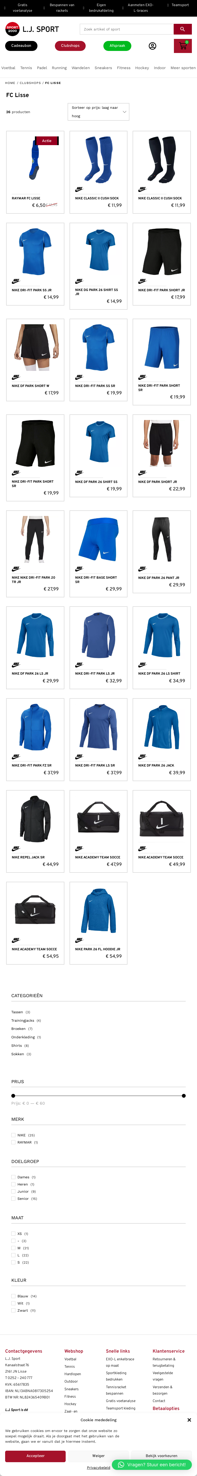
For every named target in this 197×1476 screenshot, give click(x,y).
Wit (20, 1303)
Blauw (22, 1296)
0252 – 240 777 (20, 1378)
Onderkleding (23, 1037)
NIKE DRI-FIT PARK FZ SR (32, 766)
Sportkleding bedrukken (116, 1376)
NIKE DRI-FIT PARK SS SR (95, 386)
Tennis (69, 1367)
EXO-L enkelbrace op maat (120, 1362)
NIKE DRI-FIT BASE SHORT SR (96, 580)
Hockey (70, 1404)
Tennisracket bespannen (116, 1390)
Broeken (18, 1029)
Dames (23, 1177)
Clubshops (30, 83)
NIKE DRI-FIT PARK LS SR (95, 766)
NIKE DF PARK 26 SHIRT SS (96, 482)
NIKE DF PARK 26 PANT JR (158, 578)
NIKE (21, 1135)
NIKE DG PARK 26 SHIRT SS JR (96, 292)
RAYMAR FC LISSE (26, 199)
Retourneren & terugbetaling (164, 1362)
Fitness (70, 1397)
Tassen (17, 1012)
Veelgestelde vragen (163, 1376)
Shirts (16, 1045)
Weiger (98, 1456)
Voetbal (70, 1359)
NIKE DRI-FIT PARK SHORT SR (159, 388)
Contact (159, 1401)
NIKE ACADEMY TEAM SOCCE (97, 858)
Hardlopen (72, 1374)
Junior (23, 1191)
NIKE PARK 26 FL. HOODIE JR (97, 949)
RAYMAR (24, 1142)
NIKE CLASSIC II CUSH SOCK (97, 199)
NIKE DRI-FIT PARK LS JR (95, 674)
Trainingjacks (22, 1020)
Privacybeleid (98, 1468)
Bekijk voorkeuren (162, 1456)
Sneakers (71, 1389)
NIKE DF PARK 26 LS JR (30, 674)
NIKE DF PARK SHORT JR (157, 482)
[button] (189, 1420)
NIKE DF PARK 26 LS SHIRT (159, 674)
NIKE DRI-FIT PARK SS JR (32, 290)
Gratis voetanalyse (120, 1401)
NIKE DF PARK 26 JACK (156, 766)
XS (19, 1234)
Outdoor (71, 1382)
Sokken (17, 1054)
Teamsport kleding (120, 1408)
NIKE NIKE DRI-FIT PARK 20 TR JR (33, 580)
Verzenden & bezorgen (162, 1390)
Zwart (22, 1310)
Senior (23, 1199)
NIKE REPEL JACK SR (28, 858)
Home (10, 83)
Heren (22, 1184)
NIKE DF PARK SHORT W (30, 386)
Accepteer (35, 1456)
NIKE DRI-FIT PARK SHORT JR (161, 290)
